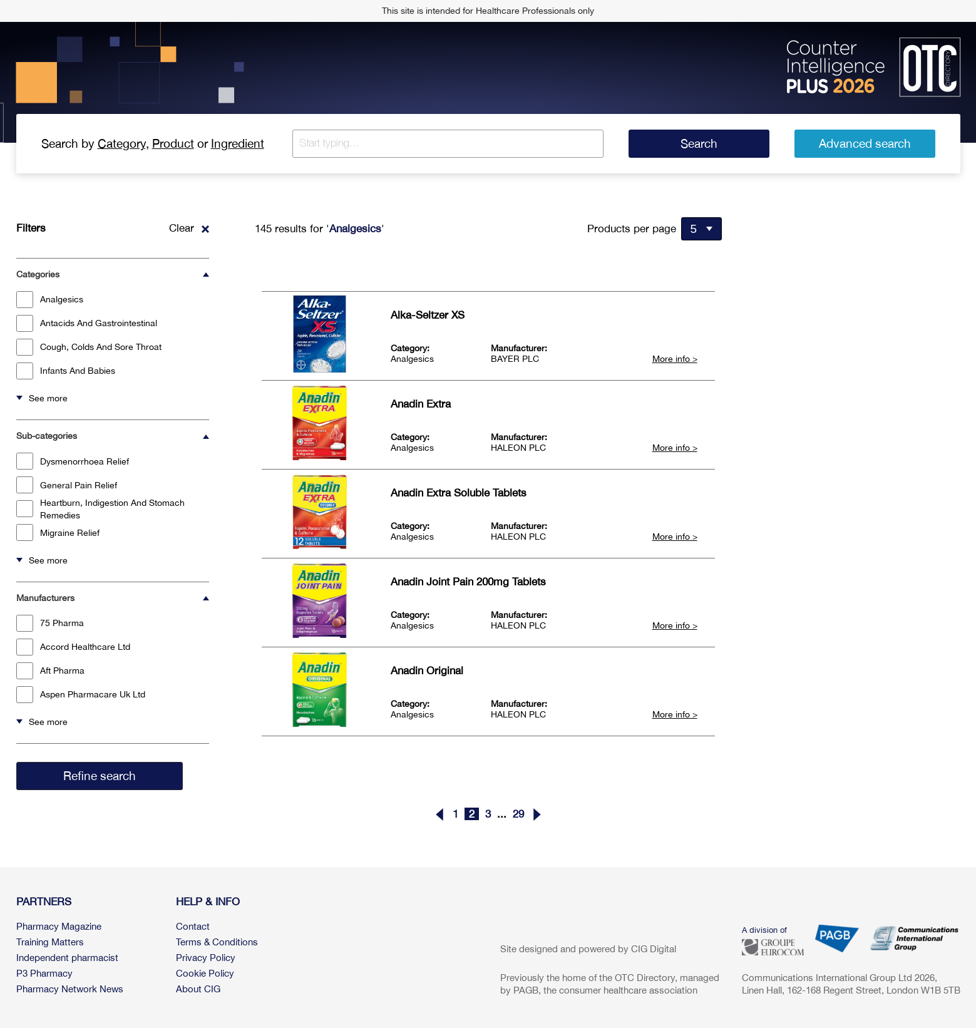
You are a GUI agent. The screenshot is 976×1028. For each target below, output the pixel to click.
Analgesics (49, 299)
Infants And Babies (65, 370)
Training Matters (50, 942)
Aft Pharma (50, 670)
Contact (193, 926)
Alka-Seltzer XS (428, 315)
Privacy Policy (205, 957)
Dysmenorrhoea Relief (72, 461)
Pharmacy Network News (69, 989)
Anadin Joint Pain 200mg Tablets (468, 581)
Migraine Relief (58, 532)
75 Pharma (50, 623)
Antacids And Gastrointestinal (86, 323)
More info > (674, 359)
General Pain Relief (66, 484)
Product (173, 143)
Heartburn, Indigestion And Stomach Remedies (100, 509)
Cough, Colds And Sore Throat (89, 347)
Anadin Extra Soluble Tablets (459, 492)
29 (518, 814)
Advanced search (865, 143)
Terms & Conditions (217, 942)
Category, (123, 143)
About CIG (198, 989)
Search (699, 143)
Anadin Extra (421, 404)
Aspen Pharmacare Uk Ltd (80, 694)
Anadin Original (427, 670)
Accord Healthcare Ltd (73, 647)
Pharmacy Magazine (58, 926)
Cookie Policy (205, 973)
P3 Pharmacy (44, 973)
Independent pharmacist (67, 957)
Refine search (99, 776)
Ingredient (237, 143)
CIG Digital (653, 948)
